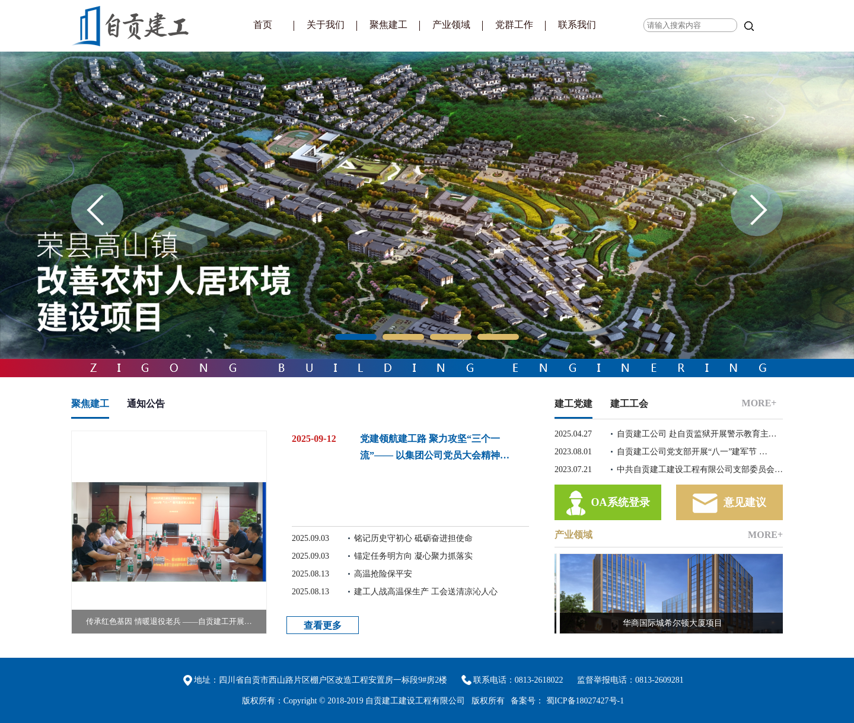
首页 (262, 25)
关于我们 (326, 25)
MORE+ (759, 403)
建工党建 (573, 404)
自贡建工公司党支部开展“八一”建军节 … (661, 452)
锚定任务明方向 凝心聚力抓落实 (382, 556)
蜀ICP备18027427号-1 (585, 700)
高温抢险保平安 (352, 574)
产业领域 (451, 25)
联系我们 (577, 25)
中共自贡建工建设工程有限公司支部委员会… (669, 470)
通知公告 (146, 404)
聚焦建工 (388, 25)
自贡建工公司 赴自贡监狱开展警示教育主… (666, 434)
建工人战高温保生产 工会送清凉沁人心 (395, 592)
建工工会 (629, 404)
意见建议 (729, 503)
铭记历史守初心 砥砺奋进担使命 (382, 538)
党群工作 (514, 25)
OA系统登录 (608, 503)
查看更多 (323, 625)
